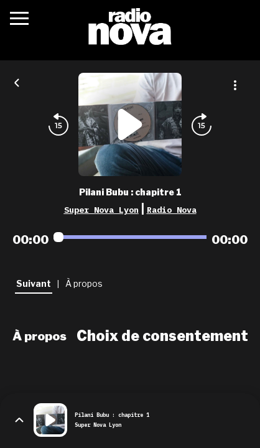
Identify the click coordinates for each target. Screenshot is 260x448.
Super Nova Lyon (101, 209)
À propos (39, 336)
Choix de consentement (162, 336)
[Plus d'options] (235, 85)
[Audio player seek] (130, 237)
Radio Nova (172, 209)
